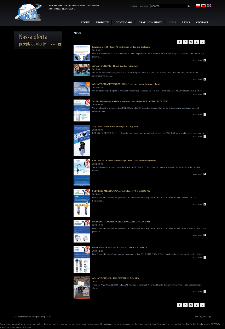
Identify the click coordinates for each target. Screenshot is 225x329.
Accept (28, 327)
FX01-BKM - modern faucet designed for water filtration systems (124, 160)
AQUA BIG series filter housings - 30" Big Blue (115, 126)
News (172, 22)
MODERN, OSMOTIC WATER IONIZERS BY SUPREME (121, 221)
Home (134, 6)
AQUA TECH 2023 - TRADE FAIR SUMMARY (115, 278)
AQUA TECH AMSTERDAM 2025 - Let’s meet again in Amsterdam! (126, 84)
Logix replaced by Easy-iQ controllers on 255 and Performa (121, 47)
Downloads (124, 22)
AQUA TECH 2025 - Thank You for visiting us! (115, 66)
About (85, 22)
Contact (202, 22)
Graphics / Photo (150, 22)
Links (186, 22)
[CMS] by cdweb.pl (202, 316)
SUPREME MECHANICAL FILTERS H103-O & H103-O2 (121, 191)
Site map (144, 6)
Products (102, 22)
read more (197, 60)
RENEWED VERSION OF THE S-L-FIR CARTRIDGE (119, 247)
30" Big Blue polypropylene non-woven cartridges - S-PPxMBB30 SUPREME (130, 101)
